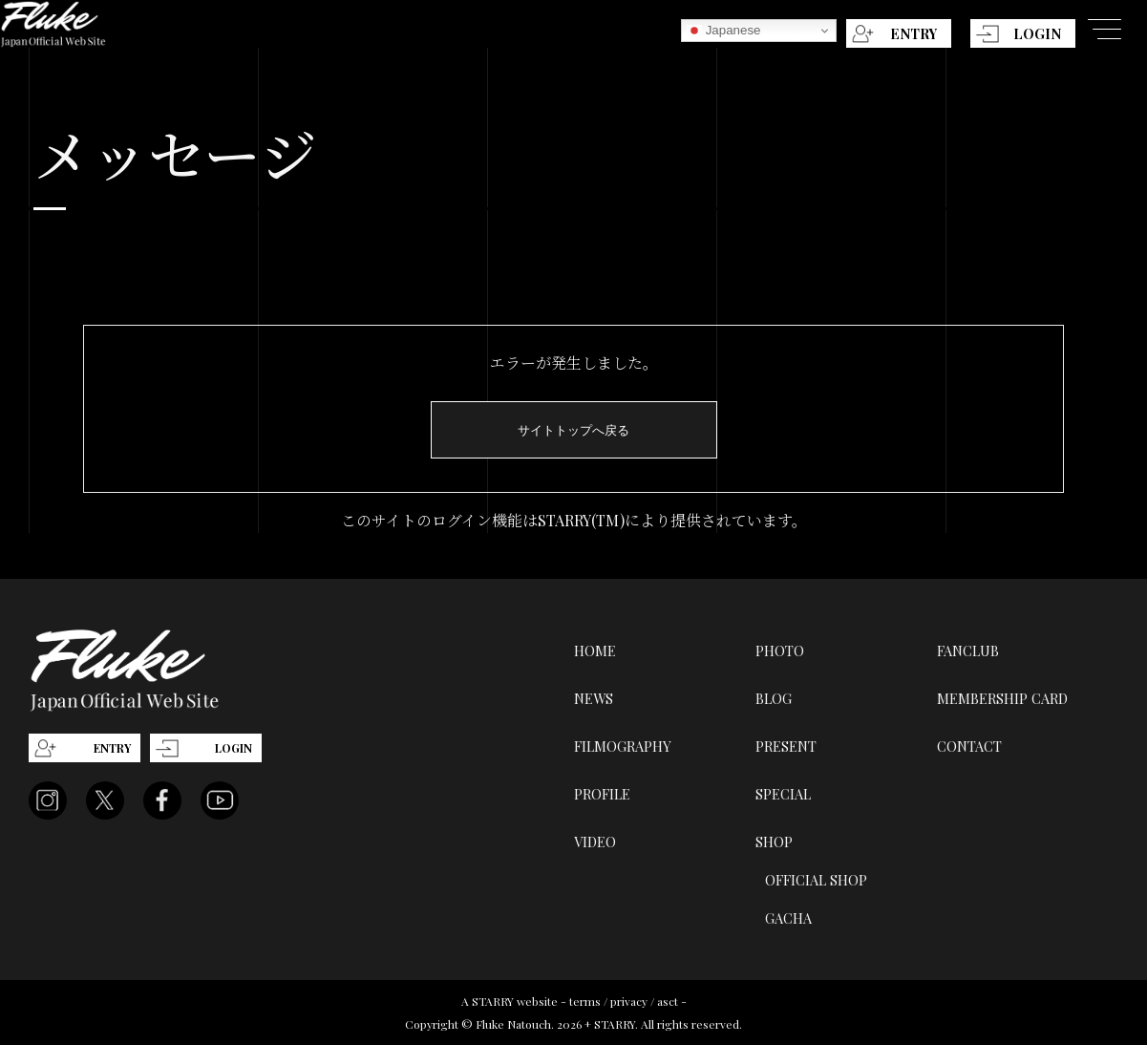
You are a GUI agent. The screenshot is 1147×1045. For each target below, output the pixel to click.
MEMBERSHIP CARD (1002, 698)
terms (585, 1001)
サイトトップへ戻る (573, 430)
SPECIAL (783, 793)
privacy (629, 1001)
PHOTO (779, 650)
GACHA (788, 918)
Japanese (724, 30)
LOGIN (1037, 33)
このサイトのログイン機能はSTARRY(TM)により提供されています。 (574, 520)
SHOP (774, 841)
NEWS (593, 698)
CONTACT (969, 746)
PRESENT (786, 746)
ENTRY (913, 33)
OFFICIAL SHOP (816, 879)
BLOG (773, 698)
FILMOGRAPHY (622, 746)
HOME (595, 650)
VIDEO (595, 841)
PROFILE (602, 793)
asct (667, 1001)
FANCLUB (968, 650)
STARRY (493, 1001)
